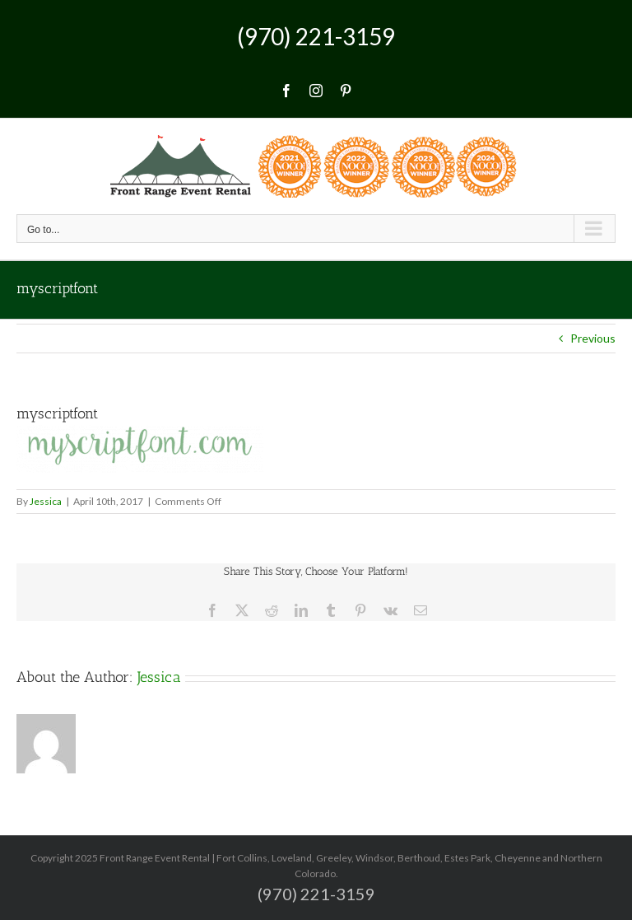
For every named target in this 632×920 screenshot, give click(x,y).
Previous (593, 338)
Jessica (46, 501)
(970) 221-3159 (316, 36)
